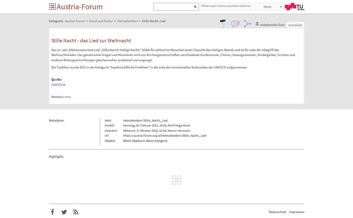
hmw (68, 97)
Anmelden (295, 25)
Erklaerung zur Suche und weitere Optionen (226, 5)
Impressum (296, 212)
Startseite (53, 7)
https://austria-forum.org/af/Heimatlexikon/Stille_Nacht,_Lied (164, 136)
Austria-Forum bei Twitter (64, 212)
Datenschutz (277, 212)
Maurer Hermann (178, 131)
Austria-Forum (80, 6)
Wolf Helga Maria (179, 125)
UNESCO (57, 84)
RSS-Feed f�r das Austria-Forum (75, 212)
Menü (267, 7)
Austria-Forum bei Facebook (52, 212)
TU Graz (294, 6)
